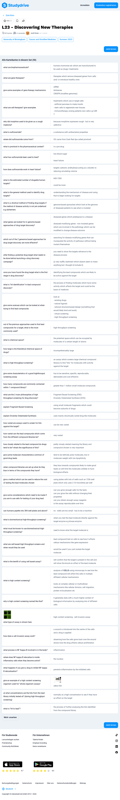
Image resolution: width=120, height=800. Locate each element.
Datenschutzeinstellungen (66, 783)
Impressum (39, 783)
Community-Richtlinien (10, 746)
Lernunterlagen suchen (10, 740)
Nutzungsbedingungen (10, 783)
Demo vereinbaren (39, 746)
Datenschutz (27, 783)
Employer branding (40, 743)
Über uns (50, 783)
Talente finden (38, 740)
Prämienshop (7, 743)
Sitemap (83, 783)
